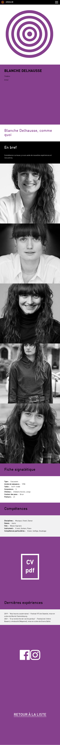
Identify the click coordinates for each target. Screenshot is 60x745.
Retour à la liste (30, 715)
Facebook (25, 654)
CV (30, 567)
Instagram (35, 654)
